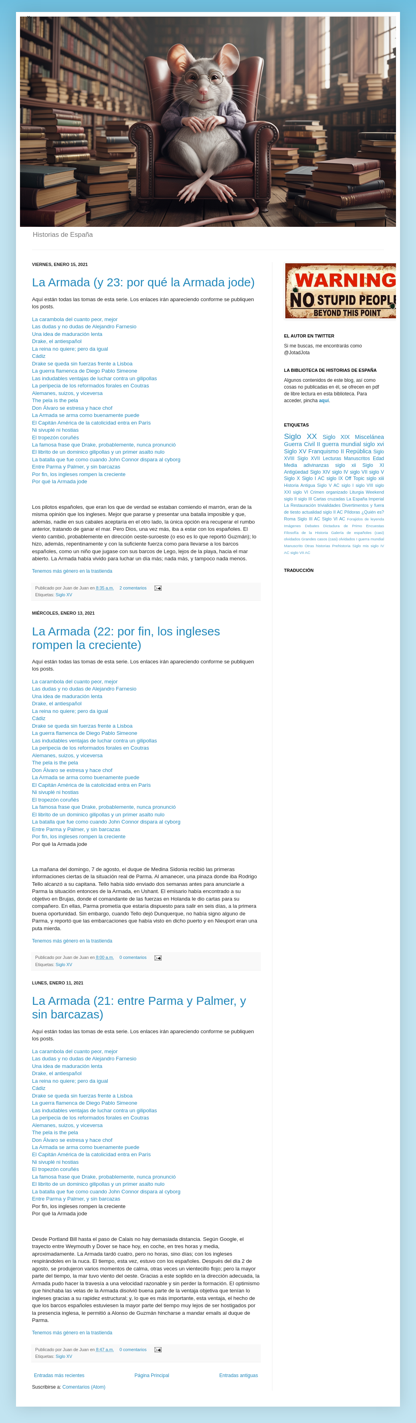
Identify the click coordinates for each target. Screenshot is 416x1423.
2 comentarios (133, 587)
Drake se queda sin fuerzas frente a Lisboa (82, 364)
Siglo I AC (313, 478)
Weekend (375, 492)
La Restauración (300, 505)
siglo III (305, 498)
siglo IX (334, 478)
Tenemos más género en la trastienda (72, 571)
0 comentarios (133, 957)
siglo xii (345, 465)
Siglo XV (64, 594)
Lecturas (332, 458)
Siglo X (292, 478)
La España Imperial (365, 498)
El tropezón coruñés (55, 438)
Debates (312, 526)
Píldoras (352, 512)
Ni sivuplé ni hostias (55, 430)
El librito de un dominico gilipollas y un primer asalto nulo (98, 452)
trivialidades (329, 505)
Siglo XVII (308, 458)
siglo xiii (375, 478)
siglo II (290, 498)
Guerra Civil (299, 444)
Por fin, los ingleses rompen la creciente (79, 474)
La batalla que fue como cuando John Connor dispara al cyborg (106, 459)
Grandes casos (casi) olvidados (328, 539)
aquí (324, 400)
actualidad (312, 512)
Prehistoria (341, 546)
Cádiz (39, 356)
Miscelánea (369, 437)
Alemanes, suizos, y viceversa (67, 393)
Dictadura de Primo (342, 526)
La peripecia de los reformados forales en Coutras (90, 386)
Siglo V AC (328, 485)
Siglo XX (300, 436)
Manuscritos (357, 458)
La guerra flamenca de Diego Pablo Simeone (84, 371)
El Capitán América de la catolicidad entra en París (91, 423)
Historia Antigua (299, 485)
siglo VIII (364, 485)
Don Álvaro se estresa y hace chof (72, 408)
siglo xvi (373, 444)
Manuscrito (293, 546)
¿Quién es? (373, 512)
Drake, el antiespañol (57, 341)
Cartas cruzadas (329, 498)
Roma (290, 518)
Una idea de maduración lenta (67, 334)
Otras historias (317, 546)
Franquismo (323, 451)
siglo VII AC (300, 552)
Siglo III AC (309, 518)
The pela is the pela (55, 400)
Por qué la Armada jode (59, 481)
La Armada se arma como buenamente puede (85, 415)
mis (366, 546)
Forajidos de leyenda (365, 519)
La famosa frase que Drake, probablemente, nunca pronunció (104, 445)
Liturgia (357, 492)
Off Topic (354, 478)
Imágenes (292, 526)
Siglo (356, 546)
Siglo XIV (320, 472)
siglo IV (340, 472)
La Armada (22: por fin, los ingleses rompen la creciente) (126, 638)
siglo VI (300, 492)
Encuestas (375, 526)
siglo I (348, 485)
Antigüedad (296, 472)
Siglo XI (373, 465)
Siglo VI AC (333, 518)
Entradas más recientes (59, 1375)
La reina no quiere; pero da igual (70, 349)
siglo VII (359, 472)
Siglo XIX (336, 437)
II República (356, 451)
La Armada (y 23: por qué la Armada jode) (143, 282)
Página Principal (151, 1375)
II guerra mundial (339, 444)
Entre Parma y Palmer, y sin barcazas (76, 467)
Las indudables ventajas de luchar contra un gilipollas (94, 378)
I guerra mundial (370, 539)
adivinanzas (316, 465)
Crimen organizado (328, 492)
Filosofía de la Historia (306, 532)
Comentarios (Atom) (83, 1387)
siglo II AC (333, 512)
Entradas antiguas (238, 1375)
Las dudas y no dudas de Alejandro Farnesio (84, 326)
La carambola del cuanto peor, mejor (75, 319)
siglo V (376, 472)
